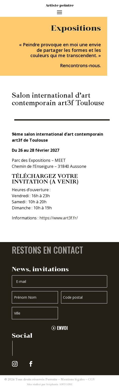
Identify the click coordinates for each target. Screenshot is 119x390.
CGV (81, 379)
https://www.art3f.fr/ (58, 218)
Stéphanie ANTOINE (49, 384)
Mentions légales (63, 379)
